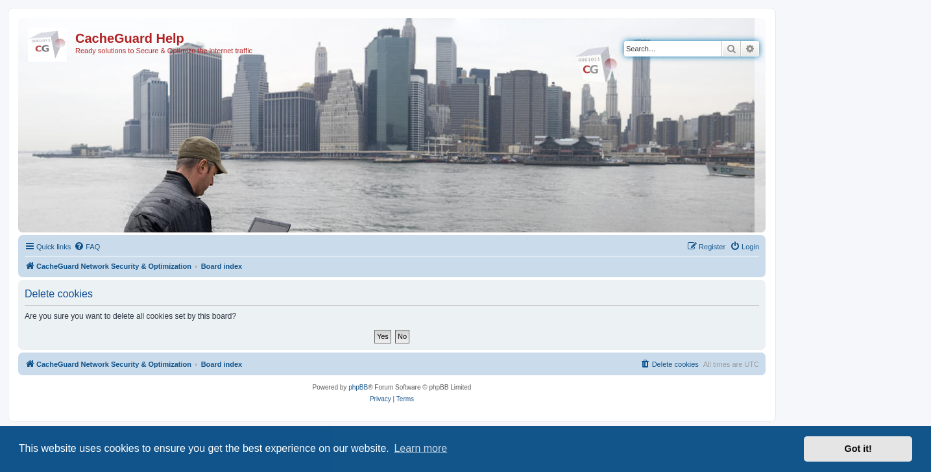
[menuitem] (87, 247)
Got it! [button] (858, 448)
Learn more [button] (420, 448)
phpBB (358, 387)
